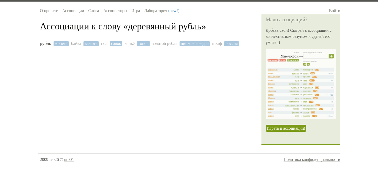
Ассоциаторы (115, 10)
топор (143, 43)
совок (116, 43)
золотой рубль (164, 43)
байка (76, 43)
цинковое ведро (195, 43)
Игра (135, 10)
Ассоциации (73, 10)
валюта (91, 43)
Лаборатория (161, 10)
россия (231, 43)
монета (61, 43)
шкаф (217, 43)
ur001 (69, 159)
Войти (334, 10)
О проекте (49, 10)
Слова (93, 10)
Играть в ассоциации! (286, 128)
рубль (45, 43)
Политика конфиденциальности (312, 159)
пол (104, 43)
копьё (130, 43)
